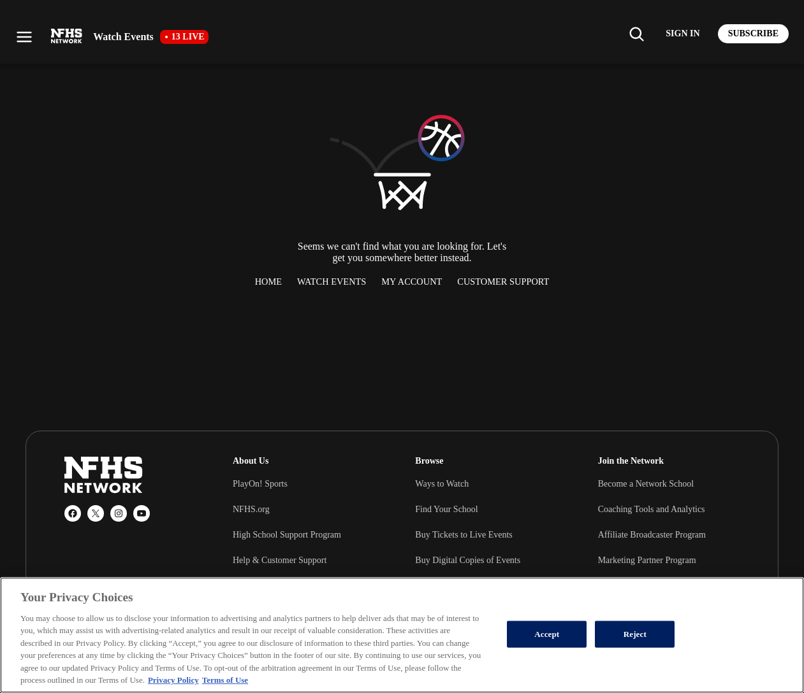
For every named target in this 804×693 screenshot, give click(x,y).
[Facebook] (72, 513)
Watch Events (331, 281)
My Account (411, 281)
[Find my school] (636, 33)
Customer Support (503, 281)
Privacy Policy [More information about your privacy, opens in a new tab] (173, 680)
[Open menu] (24, 36)
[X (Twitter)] (95, 513)
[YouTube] (141, 513)
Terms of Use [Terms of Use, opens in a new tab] (225, 680)
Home (268, 281)
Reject (635, 634)
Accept (546, 634)
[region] (402, 635)
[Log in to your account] (682, 33)
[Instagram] (118, 513)
